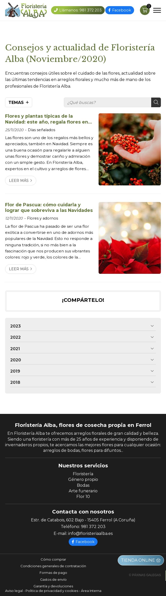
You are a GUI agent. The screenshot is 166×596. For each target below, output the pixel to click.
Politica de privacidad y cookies (52, 591)
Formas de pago (53, 573)
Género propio (83, 479)
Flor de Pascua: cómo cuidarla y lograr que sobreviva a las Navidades (49, 207)
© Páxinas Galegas (145, 575)
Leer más (19, 180)
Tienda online (141, 560)
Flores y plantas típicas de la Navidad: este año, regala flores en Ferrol (46, 119)
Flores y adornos (42, 218)
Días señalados (41, 130)
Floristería (83, 473)
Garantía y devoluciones (53, 586)
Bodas (83, 485)
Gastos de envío (53, 579)
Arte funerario (83, 491)
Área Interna (91, 591)
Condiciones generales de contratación (53, 566)
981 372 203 (93, 526)
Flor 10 (83, 496)
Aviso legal (14, 591)
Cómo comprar (53, 559)
